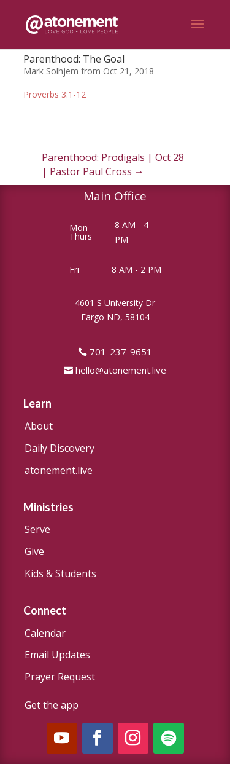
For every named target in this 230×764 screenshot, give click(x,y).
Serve (37, 529)
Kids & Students (60, 573)
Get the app (52, 705)
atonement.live (59, 470)
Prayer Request (60, 676)
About (39, 426)
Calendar (45, 633)
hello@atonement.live (120, 370)
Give (34, 551)
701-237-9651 (121, 351)
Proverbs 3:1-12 (54, 94)
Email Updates (57, 654)
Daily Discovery (59, 448)
